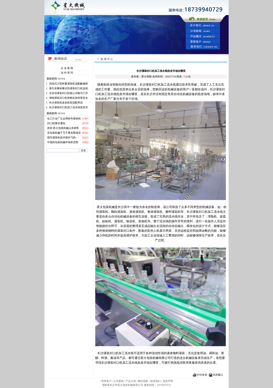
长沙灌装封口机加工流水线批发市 (68, 107)
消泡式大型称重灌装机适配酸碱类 (68, 83)
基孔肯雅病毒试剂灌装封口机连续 (68, 88)
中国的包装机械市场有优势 (62, 142)
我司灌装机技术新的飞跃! (61, 137)
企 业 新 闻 (67, 68)
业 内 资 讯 (67, 72)
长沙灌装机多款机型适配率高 (66, 102)
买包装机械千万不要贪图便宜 (64, 132)
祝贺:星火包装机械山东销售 (63, 128)
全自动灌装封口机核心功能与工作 (68, 93)
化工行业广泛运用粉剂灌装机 (64, 118)
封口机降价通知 (56, 123)
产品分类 (131, 381)
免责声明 (168, 381)
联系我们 (155, 381)
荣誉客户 (106, 381)
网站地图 (143, 381)
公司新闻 (118, 381)
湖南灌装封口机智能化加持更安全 (68, 97)
